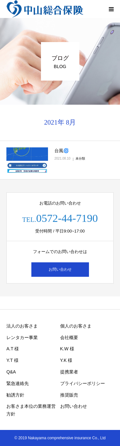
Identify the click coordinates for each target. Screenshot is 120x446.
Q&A (11, 371)
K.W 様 (67, 348)
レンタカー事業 (22, 337)
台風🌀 (61, 150)
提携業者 (69, 371)
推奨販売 (69, 395)
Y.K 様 (66, 360)
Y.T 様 (12, 360)
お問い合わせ (60, 269)
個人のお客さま (76, 325)
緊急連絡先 (17, 383)
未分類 (80, 158)
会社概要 (69, 337)
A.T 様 (12, 348)
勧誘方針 (15, 395)
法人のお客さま (22, 325)
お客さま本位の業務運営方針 (31, 410)
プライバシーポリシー (82, 383)
